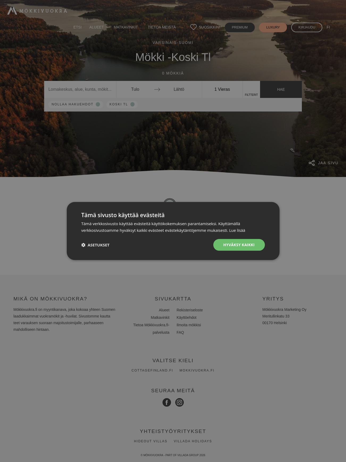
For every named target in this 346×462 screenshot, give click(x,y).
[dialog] (173, 231)
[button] (95, 244)
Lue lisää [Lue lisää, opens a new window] (237, 230)
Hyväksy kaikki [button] (239, 244)
